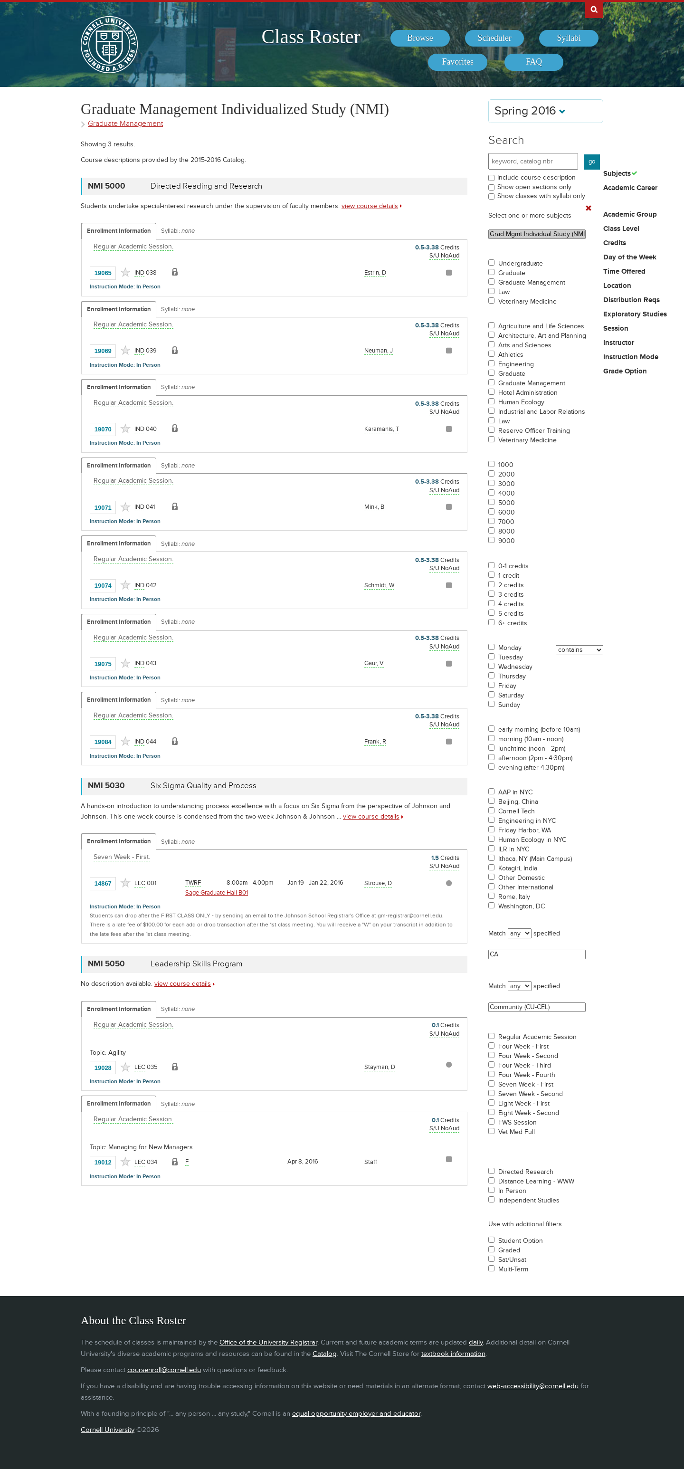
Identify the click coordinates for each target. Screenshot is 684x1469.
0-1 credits (513, 566)
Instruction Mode (630, 357)
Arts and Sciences (524, 345)
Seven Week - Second (530, 1094)
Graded (509, 1250)
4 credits (511, 604)
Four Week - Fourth (526, 1075)
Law (504, 292)
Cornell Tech (516, 811)
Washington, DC (521, 906)
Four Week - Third (524, 1065)
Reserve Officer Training (534, 431)
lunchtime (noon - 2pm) (531, 748)
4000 (506, 493)
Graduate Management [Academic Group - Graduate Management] (125, 123)
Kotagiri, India (517, 868)
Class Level (621, 229)
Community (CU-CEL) (537, 1007)
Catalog (325, 1353)
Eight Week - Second (528, 1113)
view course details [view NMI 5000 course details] (370, 206)
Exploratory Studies (635, 314)
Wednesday (515, 667)
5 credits (511, 613)
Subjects (617, 174)
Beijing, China (518, 802)
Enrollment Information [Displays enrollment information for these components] (119, 231)
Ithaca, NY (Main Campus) (535, 859)
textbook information (453, 1353)
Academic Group (630, 214)
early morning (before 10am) (539, 729)
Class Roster (310, 37)
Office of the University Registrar (268, 1342)
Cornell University (107, 1429)
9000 (506, 541)
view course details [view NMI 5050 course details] (182, 984)
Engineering (516, 364)
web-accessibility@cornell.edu (533, 1386)
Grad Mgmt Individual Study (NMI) (537, 234)
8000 (506, 531)
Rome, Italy (514, 897)
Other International (525, 887)
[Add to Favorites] (125, 272)
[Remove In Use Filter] (588, 208)
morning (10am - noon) (530, 739)
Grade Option (625, 371)
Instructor (618, 343)
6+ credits (512, 623)
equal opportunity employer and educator (356, 1413)
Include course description (536, 177)
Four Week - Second (528, 1056)
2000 (506, 474)
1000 (505, 465)
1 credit (508, 575)
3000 (506, 484)
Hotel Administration (528, 393)
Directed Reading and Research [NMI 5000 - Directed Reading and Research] (206, 186)
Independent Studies (529, 1200)
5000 (506, 503)
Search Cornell (594, 9)
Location (617, 286)
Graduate (511, 273)
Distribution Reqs (631, 300)
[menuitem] (420, 38)
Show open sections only (534, 187)
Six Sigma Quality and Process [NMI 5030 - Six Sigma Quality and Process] (203, 786)
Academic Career (630, 188)
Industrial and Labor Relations (541, 412)
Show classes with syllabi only (541, 196)
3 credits (511, 594)
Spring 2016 (530, 111)
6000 (506, 512)
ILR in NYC (513, 849)
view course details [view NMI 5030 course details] (371, 816)
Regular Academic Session (537, 1037)
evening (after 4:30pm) (531, 767)
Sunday (509, 705)
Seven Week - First (525, 1084)
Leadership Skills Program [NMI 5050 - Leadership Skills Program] (196, 964)
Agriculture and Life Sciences (541, 326)
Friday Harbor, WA (524, 830)
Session (615, 328)
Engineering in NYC (527, 821)
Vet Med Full (516, 1132)
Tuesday (510, 657)
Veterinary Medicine (527, 301)
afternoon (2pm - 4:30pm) (535, 758)
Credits (614, 243)
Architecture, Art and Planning (542, 336)
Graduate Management (531, 282)
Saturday (511, 695)
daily (476, 1342)
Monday (510, 648)
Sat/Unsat (512, 1260)
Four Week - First (523, 1046)
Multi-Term (513, 1269)
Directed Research (525, 1172)
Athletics (510, 355)
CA (537, 954)
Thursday (512, 676)
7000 (506, 522)
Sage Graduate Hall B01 (216, 893)
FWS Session (517, 1122)
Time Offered (624, 271)
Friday (507, 686)
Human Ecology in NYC (532, 840)
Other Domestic (521, 878)
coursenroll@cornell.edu (164, 1369)
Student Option (520, 1241)
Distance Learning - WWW (536, 1181)
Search (506, 140)
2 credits (511, 585)
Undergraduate (520, 263)
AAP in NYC (515, 792)
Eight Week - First (524, 1103)
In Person (512, 1191)
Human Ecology (521, 402)
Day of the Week (629, 257)
